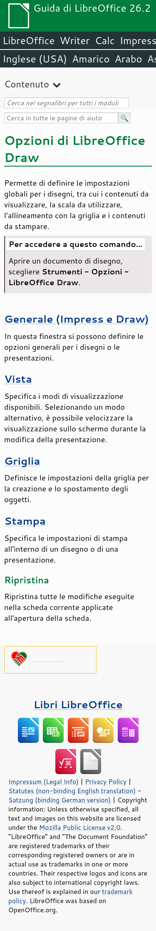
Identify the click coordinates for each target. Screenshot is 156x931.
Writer (74, 40)
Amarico (91, 59)
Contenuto (26, 83)
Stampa (25, 520)
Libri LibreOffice (77, 704)
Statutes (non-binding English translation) (72, 790)
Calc (105, 40)
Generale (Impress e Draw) (76, 318)
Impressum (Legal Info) (43, 781)
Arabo (128, 59)
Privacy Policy (105, 781)
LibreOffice (28, 40)
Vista (18, 378)
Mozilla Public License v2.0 (80, 827)
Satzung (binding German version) (59, 799)
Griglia (22, 460)
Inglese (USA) (34, 59)
